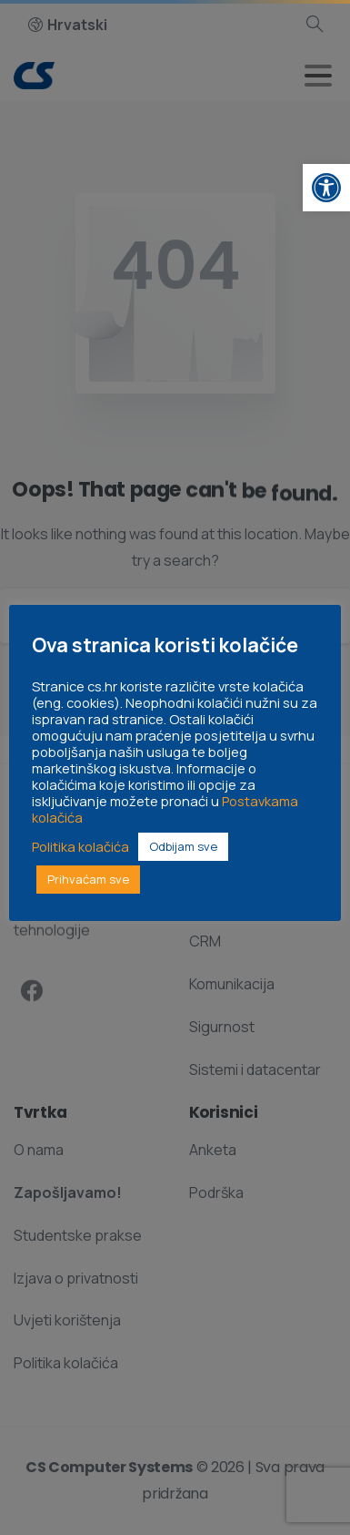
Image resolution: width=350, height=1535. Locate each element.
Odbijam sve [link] (183, 846)
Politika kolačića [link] (80, 846)
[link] (326, 187)
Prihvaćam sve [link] (88, 879)
